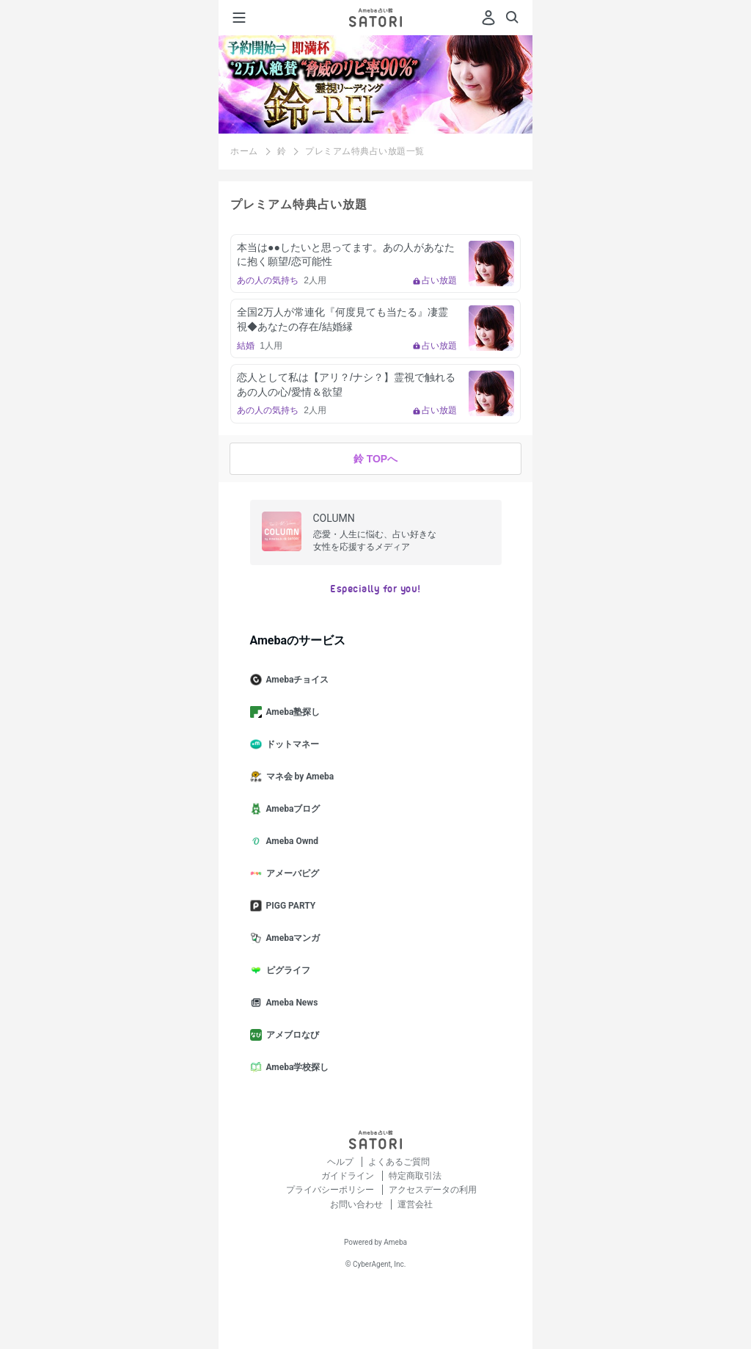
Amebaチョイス (295, 680)
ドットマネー (290, 744)
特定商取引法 (415, 1176)
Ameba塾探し (291, 712)
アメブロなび (290, 1035)
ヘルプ (341, 1162)
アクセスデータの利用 (433, 1190)
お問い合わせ (357, 1204)
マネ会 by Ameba (298, 776)
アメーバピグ (290, 873)
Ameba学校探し (295, 1067)
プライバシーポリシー (331, 1190)
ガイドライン (348, 1176)
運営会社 (415, 1204)
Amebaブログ (291, 809)
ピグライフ (286, 970)
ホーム (244, 151)
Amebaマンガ (291, 938)
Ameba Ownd (290, 841)
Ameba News (290, 1002)
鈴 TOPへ (375, 459)
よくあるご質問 (399, 1162)
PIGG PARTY (289, 906)
